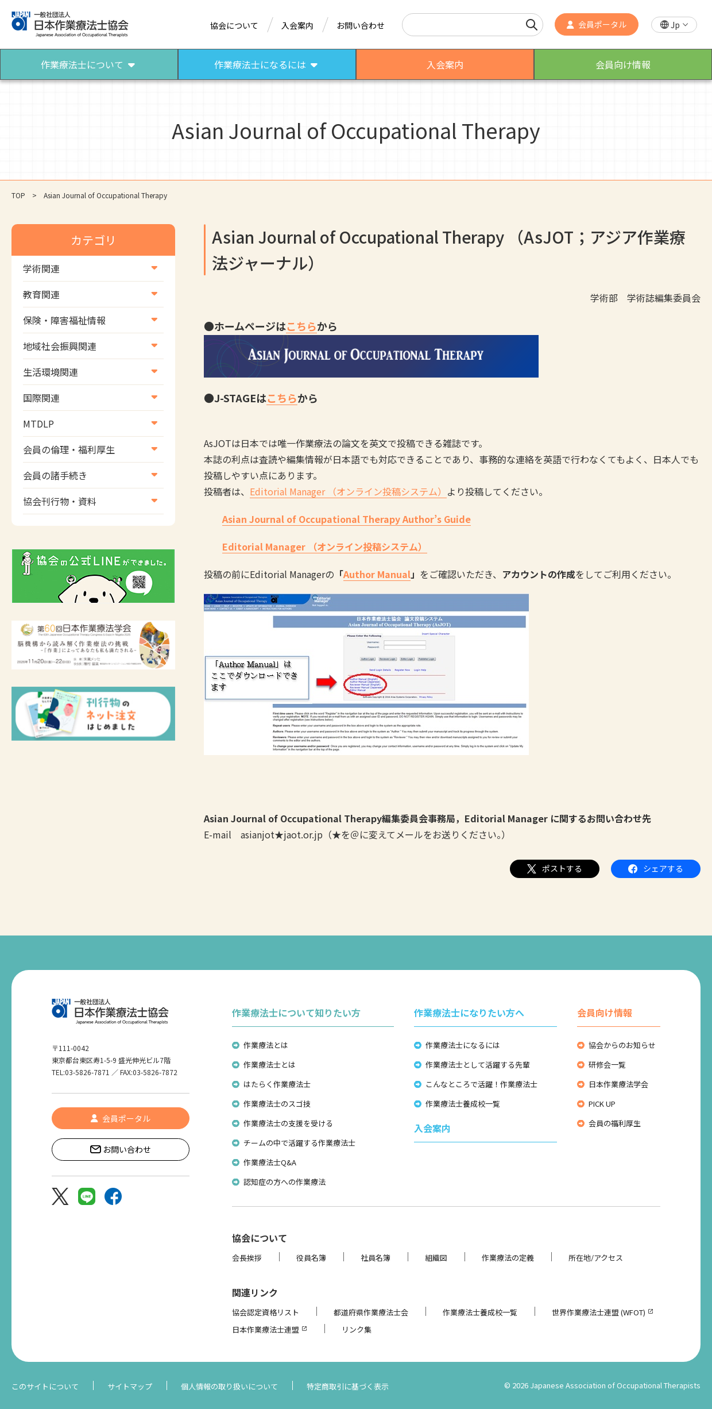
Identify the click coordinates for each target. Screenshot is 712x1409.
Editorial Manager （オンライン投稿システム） (348, 491)
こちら (301, 325)
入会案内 (297, 25)
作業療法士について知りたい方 (296, 1012)
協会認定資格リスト (265, 1312)
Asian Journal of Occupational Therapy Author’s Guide (346, 519)
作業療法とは (265, 1045)
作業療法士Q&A (269, 1162)
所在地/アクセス (595, 1257)
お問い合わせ (360, 25)
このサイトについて (45, 1386)
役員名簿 (311, 1257)
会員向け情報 (604, 1012)
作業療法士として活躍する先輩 (477, 1064)
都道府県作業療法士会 (371, 1312)
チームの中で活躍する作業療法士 (299, 1142)
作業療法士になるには (462, 1045)
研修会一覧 (607, 1064)
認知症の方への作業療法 (284, 1181)
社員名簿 (375, 1257)
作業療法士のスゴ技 (277, 1103)
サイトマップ (129, 1386)
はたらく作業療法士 (277, 1084)
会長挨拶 (247, 1257)
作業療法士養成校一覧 (462, 1103)
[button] (674, 25)
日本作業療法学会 (618, 1084)
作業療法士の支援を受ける (288, 1123)
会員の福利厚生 (615, 1123)
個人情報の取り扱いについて (229, 1386)
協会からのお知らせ (622, 1045)
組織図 (436, 1257)
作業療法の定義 (508, 1257)
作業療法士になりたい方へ (469, 1012)
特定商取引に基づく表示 (348, 1386)
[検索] (532, 25)
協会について (234, 25)
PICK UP (602, 1103)
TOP (18, 195)
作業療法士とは (269, 1064)
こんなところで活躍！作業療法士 (481, 1084)
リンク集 (357, 1329)
